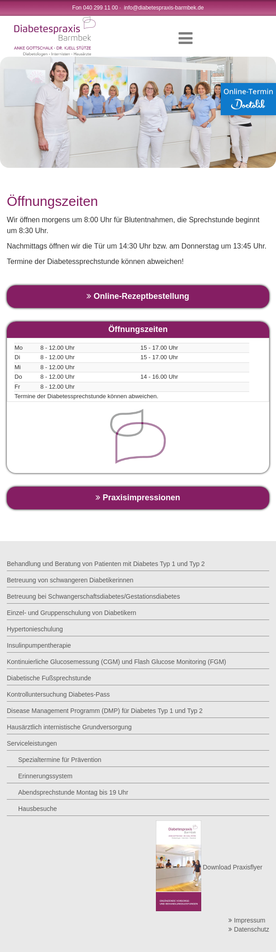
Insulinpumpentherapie (39, 645)
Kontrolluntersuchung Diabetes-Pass (58, 694)
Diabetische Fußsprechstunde (49, 678)
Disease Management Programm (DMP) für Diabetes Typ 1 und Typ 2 (105, 710)
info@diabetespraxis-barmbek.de (163, 8)
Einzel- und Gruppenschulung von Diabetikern (71, 612)
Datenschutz (248, 929)
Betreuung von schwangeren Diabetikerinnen (70, 580)
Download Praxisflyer (209, 867)
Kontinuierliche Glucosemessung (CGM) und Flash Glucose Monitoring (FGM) (116, 661)
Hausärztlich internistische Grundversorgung (69, 727)
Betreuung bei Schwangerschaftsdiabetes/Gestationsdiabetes (93, 596)
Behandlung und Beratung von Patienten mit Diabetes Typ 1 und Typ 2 (106, 563)
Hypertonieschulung (35, 629)
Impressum (246, 920)
